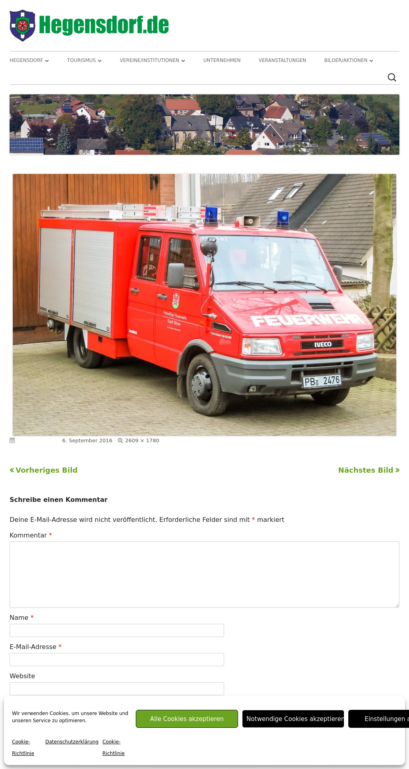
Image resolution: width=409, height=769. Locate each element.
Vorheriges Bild (46, 470)
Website (22, 676)
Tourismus (81, 60)
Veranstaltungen (282, 60)
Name (22, 617)
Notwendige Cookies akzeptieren (295, 719)
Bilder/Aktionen (346, 60)
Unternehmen (222, 60)
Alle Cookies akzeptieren (187, 719)
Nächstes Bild (365, 470)
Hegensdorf (26, 60)
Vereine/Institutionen (149, 60)
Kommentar (31, 535)
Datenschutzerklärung (71, 742)
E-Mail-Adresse (36, 647)
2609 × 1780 (142, 440)
